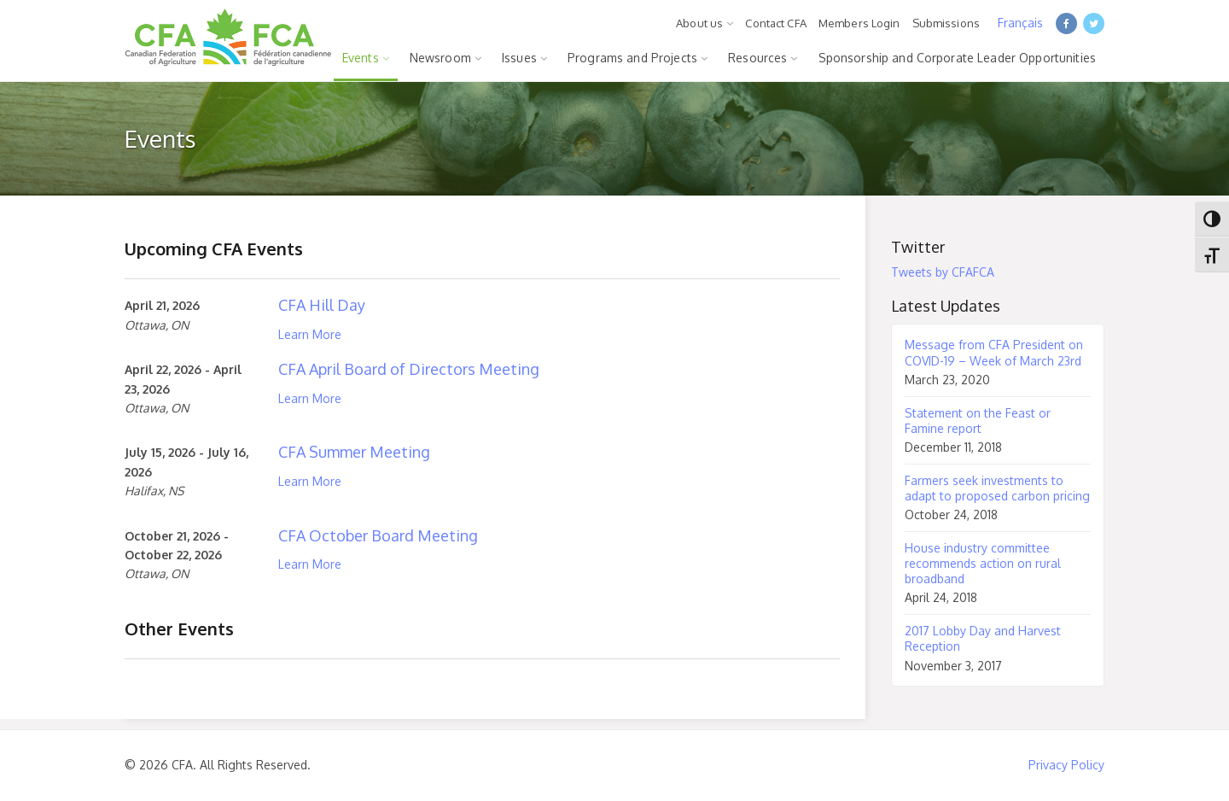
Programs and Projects (632, 57)
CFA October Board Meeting (378, 535)
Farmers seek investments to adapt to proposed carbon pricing (997, 488)
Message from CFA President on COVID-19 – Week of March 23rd (994, 352)
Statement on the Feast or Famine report (978, 421)
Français (1020, 22)
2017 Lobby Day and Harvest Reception (983, 638)
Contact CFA (775, 23)
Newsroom (440, 57)
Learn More (309, 334)
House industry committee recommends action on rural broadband (983, 563)
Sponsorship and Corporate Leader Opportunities (957, 57)
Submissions (946, 23)
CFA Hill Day (321, 304)
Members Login (859, 23)
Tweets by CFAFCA (942, 272)
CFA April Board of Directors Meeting (408, 369)
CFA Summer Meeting (354, 451)
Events (360, 57)
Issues (519, 57)
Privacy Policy (1066, 764)
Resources (757, 57)
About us (699, 23)
